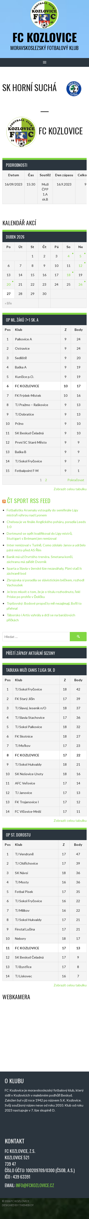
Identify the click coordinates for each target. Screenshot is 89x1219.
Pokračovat (75, 480)
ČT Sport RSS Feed (28, 500)
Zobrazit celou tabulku (70, 489)
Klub (18, 330)
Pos (8, 330)
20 (8, 284)
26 (80, 284)
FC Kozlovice (44, 37)
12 (80, 266)
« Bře (8, 303)
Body (79, 330)
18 (68, 275)
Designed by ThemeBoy (18, 1205)
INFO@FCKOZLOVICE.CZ (35, 1185)
